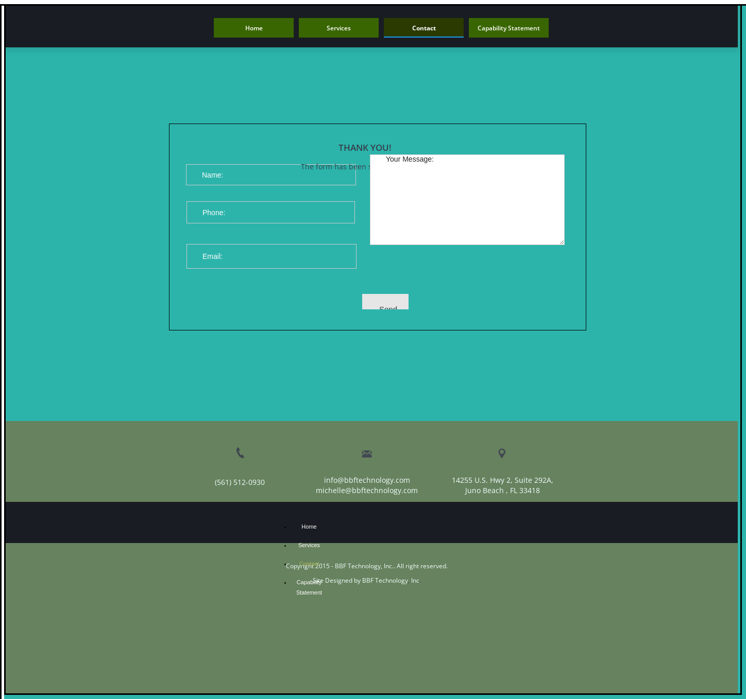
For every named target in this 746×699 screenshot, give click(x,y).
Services (309, 545)
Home (308, 526)
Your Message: (467, 199)
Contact (309, 564)
